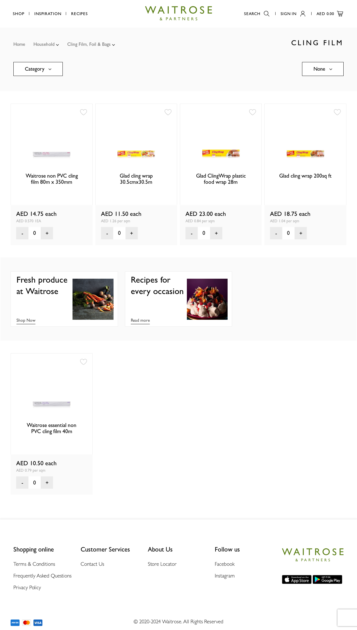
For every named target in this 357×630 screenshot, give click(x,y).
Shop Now (25, 320)
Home (19, 44)
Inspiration (47, 13)
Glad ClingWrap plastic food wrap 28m (221, 179)
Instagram (225, 575)
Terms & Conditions (34, 564)
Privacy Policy (27, 587)
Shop (18, 13)
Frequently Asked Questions (42, 575)
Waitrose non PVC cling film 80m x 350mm (52, 179)
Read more (140, 320)
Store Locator (162, 564)
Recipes (79, 13)
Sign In (293, 13)
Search (256, 13)
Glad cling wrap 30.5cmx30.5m (136, 179)
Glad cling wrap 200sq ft (305, 176)
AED (330, 13)
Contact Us (92, 564)
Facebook (224, 564)
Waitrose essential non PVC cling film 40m (51, 428)
